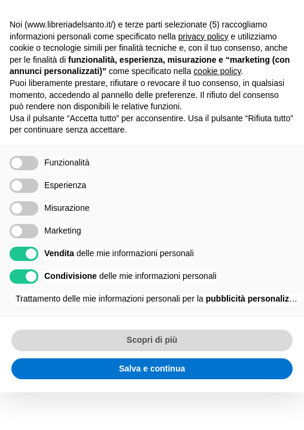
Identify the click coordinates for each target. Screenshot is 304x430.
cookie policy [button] (217, 71)
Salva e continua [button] (152, 368)
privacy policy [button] (203, 36)
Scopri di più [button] (152, 340)
